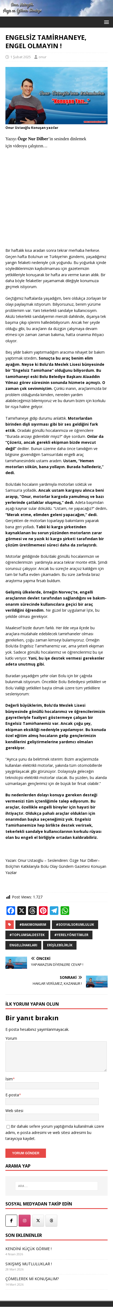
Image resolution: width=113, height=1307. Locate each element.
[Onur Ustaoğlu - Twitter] (38, 1221)
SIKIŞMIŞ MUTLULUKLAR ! (28, 1263)
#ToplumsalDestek (27, 935)
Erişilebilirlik (59, 945)
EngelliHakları (23, 945)
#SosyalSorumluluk (75, 924)
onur (42, 56)
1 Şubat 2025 (20, 56)
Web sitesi (14, 1110)
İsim (9, 1078)
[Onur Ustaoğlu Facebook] (11, 1221)
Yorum (11, 1038)
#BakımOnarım (32, 924)
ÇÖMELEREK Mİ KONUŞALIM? (32, 1278)
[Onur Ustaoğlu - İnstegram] (25, 1221)
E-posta (12, 1094)
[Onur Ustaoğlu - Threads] (51, 1221)
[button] (105, 22)
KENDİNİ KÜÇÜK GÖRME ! (28, 1248)
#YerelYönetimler (71, 935)
